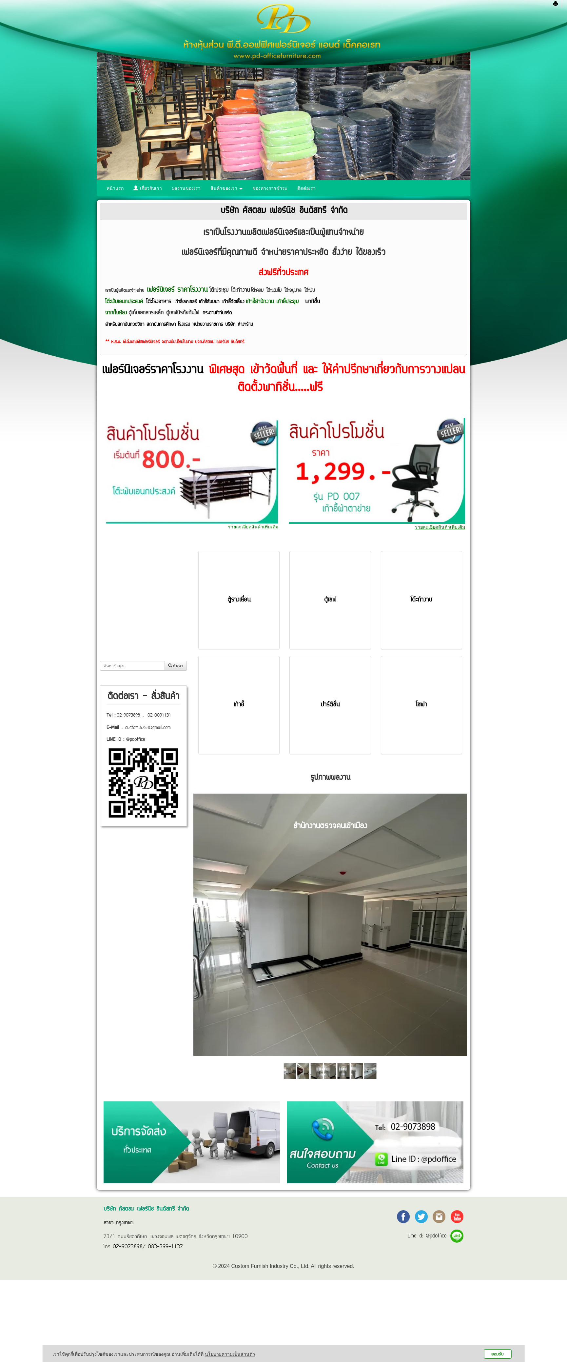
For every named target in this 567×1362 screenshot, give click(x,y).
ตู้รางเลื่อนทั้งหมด (128, 616)
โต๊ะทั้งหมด (122, 589)
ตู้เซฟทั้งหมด (123, 630)
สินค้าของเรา (226, 188)
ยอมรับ (497, 1354)
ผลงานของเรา (186, 188)
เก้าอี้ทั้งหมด (122, 602)
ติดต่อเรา (306, 188)
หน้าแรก (115, 188)
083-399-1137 (165, 1247)
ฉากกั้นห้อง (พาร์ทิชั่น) (133, 644)
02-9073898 (128, 715)
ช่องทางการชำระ (269, 188)
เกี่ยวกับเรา (147, 188)
